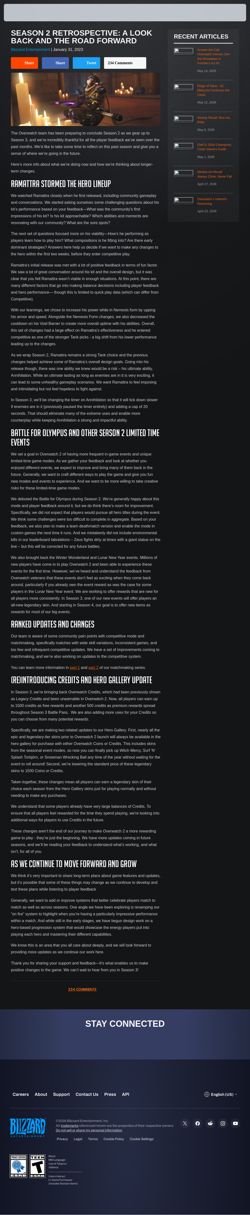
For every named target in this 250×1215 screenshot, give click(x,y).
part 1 (75, 668)
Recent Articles (201, 36)
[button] (232, 12)
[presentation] (18, 12)
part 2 (93, 668)
